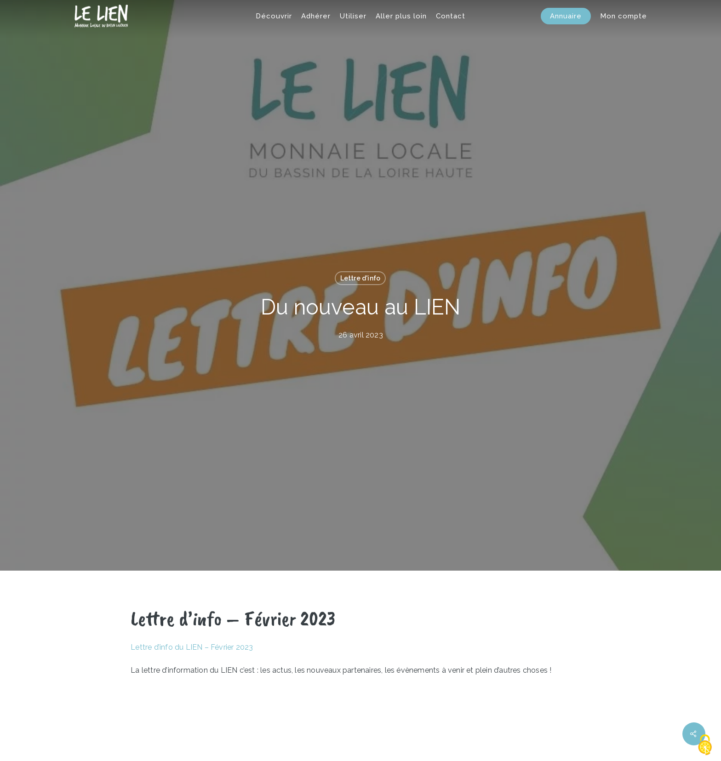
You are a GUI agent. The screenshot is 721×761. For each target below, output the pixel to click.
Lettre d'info (360, 278)
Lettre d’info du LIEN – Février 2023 (192, 647)
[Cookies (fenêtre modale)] (705, 745)
